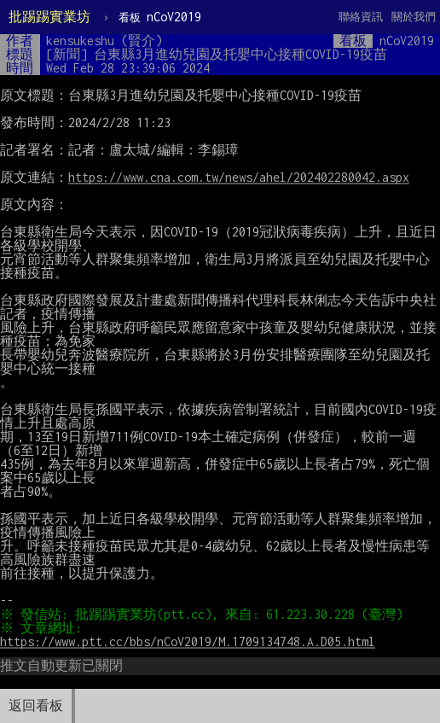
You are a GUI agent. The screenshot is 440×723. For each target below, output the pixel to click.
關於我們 (413, 16)
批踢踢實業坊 (49, 16)
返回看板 (36, 705)
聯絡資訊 (361, 16)
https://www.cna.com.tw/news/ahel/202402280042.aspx (238, 177)
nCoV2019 (160, 16)
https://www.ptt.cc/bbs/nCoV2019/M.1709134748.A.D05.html (187, 641)
